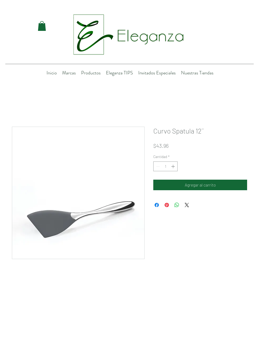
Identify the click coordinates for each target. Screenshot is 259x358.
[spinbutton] (165, 166)
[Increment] (173, 166)
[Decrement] (157, 166)
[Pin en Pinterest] (167, 205)
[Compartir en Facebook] (157, 205)
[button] (42, 26)
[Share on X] (187, 205)
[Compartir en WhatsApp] (177, 205)
